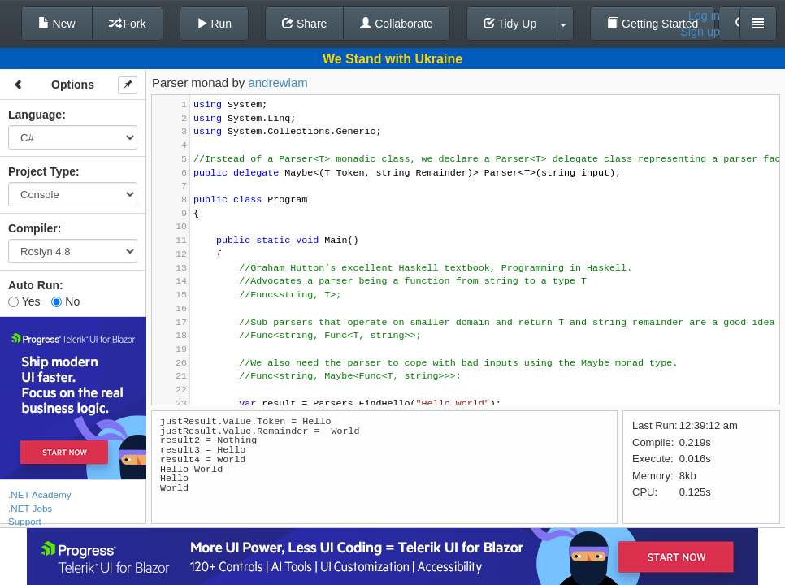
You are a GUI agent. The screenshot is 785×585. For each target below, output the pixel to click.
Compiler (33, 228)
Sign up (700, 31)
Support (24, 521)
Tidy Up (510, 23)
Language (35, 114)
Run (214, 23)
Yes (24, 301)
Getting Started (652, 23)
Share (304, 23)
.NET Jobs (30, 508)
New (57, 23)
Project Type (42, 171)
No (65, 301)
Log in (704, 15)
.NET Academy (40, 494)
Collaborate (396, 23)
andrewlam (277, 82)
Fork (127, 23)
